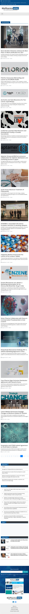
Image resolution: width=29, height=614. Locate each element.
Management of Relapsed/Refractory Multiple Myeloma (12, 469)
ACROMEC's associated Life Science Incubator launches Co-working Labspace (14, 224)
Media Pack (10, 4)
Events (8, 4)
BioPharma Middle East (17, 2)
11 (21, 456)
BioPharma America (4, 2)
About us (14, 606)
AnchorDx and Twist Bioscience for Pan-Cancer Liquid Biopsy (13, 100)
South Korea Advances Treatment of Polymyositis (12, 190)
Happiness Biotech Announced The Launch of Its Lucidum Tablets (12, 255)
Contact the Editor (14, 609)
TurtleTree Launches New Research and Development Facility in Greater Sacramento (13, 132)
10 (19, 456)
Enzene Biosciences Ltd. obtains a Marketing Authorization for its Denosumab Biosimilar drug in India (12, 284)
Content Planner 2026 (14, 611)
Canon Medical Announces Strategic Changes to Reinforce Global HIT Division (14, 412)
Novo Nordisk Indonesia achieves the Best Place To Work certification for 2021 (14, 51)
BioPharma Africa (23, 2)
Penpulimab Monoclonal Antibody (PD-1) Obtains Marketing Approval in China (14, 350)
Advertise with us (14, 607)
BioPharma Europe (10, 2)
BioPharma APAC (3, 4)
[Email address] (12, 572)
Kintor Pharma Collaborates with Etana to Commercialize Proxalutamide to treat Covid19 (14, 319)
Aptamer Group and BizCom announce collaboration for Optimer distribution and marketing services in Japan (14, 157)
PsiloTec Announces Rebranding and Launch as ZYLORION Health (12, 78)
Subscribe (25, 571)
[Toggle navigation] (2, 14)
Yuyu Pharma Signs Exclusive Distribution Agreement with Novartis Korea (14, 381)
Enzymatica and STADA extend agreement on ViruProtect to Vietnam (14, 446)
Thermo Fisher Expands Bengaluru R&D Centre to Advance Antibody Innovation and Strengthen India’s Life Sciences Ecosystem (15, 503)
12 (23, 456)
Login (14, 4)
